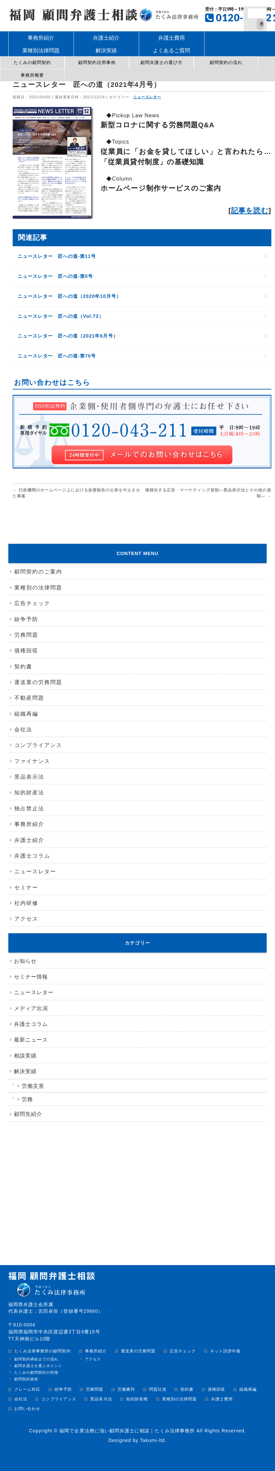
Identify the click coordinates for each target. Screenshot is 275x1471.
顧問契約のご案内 (38, 571)
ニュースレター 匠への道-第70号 (57, 356)
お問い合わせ (27, 1409)
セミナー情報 (31, 977)
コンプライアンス (38, 745)
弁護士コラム (32, 856)
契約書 (23, 666)
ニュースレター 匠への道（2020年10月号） (70, 296)
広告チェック (32, 603)
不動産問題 (29, 698)
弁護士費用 (222, 1399)
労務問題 (26, 635)
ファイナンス (32, 761)
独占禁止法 (29, 808)
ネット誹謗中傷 (225, 1351)
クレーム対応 (27, 1389)
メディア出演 (31, 1008)
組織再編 (26, 714)
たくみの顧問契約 (32, 62)
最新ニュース (31, 1040)
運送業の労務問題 (38, 682)
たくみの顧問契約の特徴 (36, 1372)
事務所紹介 (29, 824)
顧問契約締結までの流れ (36, 1359)
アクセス (26, 919)
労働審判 (126, 1389)
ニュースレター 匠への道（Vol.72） (61, 316)
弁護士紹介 (29, 840)
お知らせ (25, 961)
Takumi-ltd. (153, 1440)
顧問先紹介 (28, 1114)
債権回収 (26, 650)
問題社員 (157, 1389)
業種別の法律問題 (38, 587)
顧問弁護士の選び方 (161, 62)
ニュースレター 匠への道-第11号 (57, 256)
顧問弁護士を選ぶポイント (38, 1366)
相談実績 (25, 1056)
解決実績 (25, 1071)
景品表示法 (29, 777)
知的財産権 (137, 1399)
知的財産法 (29, 792)
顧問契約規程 (26, 1379)
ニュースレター (148, 97)
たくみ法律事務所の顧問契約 (42, 1351)
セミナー (26, 887)
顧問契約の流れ (226, 62)
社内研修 (26, 903)
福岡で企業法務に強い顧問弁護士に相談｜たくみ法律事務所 (127, 1430)
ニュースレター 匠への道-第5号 (56, 276)
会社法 (23, 729)
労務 (27, 1099)
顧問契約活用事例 (97, 62)
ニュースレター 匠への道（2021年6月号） (68, 336)
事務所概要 (32, 75)
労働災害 (33, 1086)
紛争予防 (26, 619)
